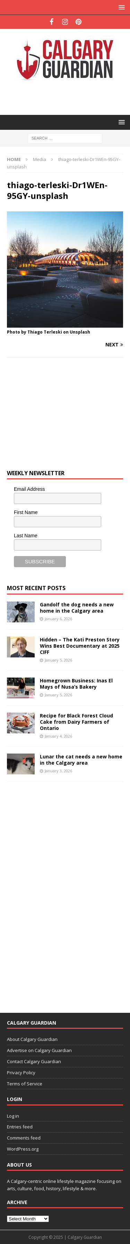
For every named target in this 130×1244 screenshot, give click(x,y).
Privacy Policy (21, 1072)
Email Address (29, 489)
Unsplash (80, 332)
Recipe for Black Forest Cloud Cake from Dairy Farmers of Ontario (76, 721)
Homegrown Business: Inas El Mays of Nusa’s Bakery (76, 683)
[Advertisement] (68, 97)
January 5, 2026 (58, 660)
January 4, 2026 (58, 736)
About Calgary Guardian (32, 1039)
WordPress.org (22, 1149)
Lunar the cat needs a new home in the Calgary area (81, 759)
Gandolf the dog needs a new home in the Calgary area (77, 607)
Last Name (25, 535)
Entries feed (20, 1127)
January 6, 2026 (58, 618)
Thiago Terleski (44, 332)
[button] (120, 7)
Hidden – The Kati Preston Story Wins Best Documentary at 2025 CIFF (80, 645)
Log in (13, 1116)
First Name (25, 512)
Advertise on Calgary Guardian (39, 1050)
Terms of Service (24, 1084)
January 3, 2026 (58, 770)
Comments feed (24, 1138)
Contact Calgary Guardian (34, 1061)
